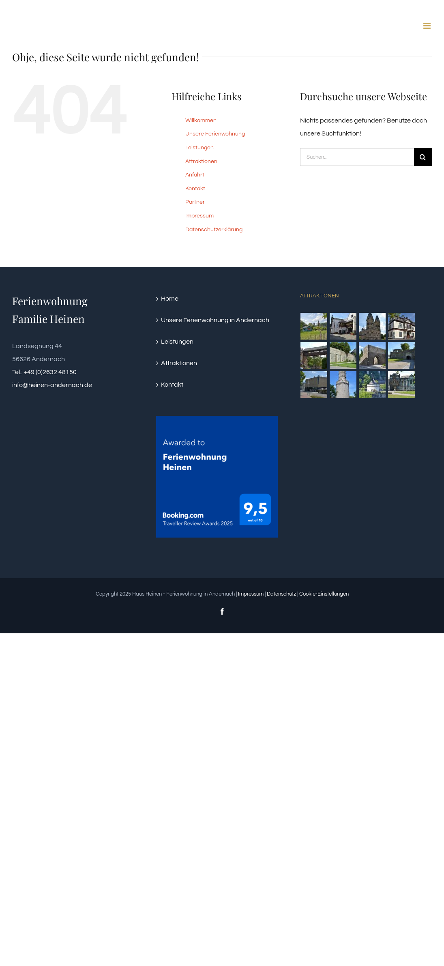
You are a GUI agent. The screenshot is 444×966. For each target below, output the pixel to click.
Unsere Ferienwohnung (215, 134)
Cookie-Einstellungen (324, 594)
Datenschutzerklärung (213, 229)
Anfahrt (194, 175)
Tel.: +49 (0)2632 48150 (44, 372)
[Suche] (423, 157)
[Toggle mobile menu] (427, 26)
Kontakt (195, 188)
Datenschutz (281, 594)
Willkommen (201, 120)
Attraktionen (201, 161)
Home (169, 298)
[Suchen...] (357, 157)
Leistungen (199, 148)
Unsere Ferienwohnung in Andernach (215, 320)
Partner (195, 202)
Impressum (199, 216)
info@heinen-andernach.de (52, 385)
